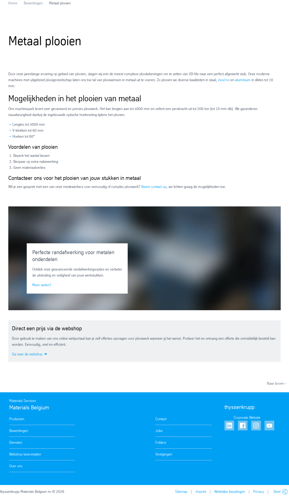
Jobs (158, 431)
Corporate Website (247, 417)
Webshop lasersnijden (25, 454)
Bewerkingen (33, 3)
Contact (160, 419)
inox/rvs (224, 80)
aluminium (243, 80)
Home (12, 3)
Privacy (258, 491)
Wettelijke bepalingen (229, 491)
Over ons (15, 466)
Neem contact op (153, 187)
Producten (16, 419)
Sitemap (181, 491)
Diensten (15, 442)
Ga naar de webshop (29, 353)
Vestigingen (163, 454)
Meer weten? (41, 285)
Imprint (201, 491)
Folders (160, 442)
